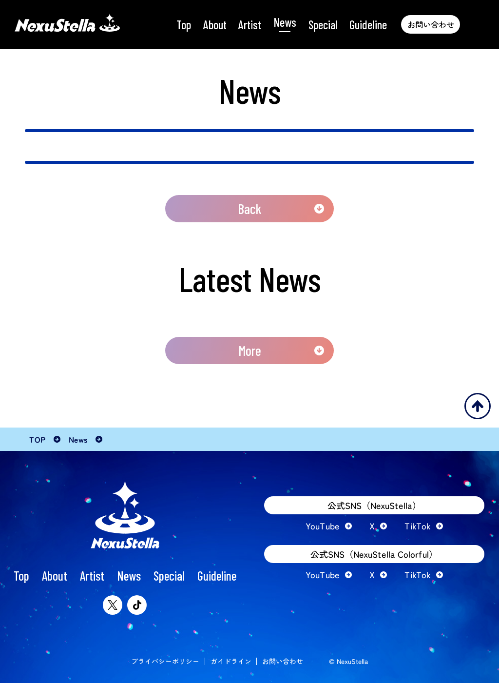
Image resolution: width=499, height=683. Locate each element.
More (249, 350)
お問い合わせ (282, 661)
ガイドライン (231, 661)
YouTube (323, 526)
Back (249, 208)
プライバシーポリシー (165, 661)
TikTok (417, 526)
